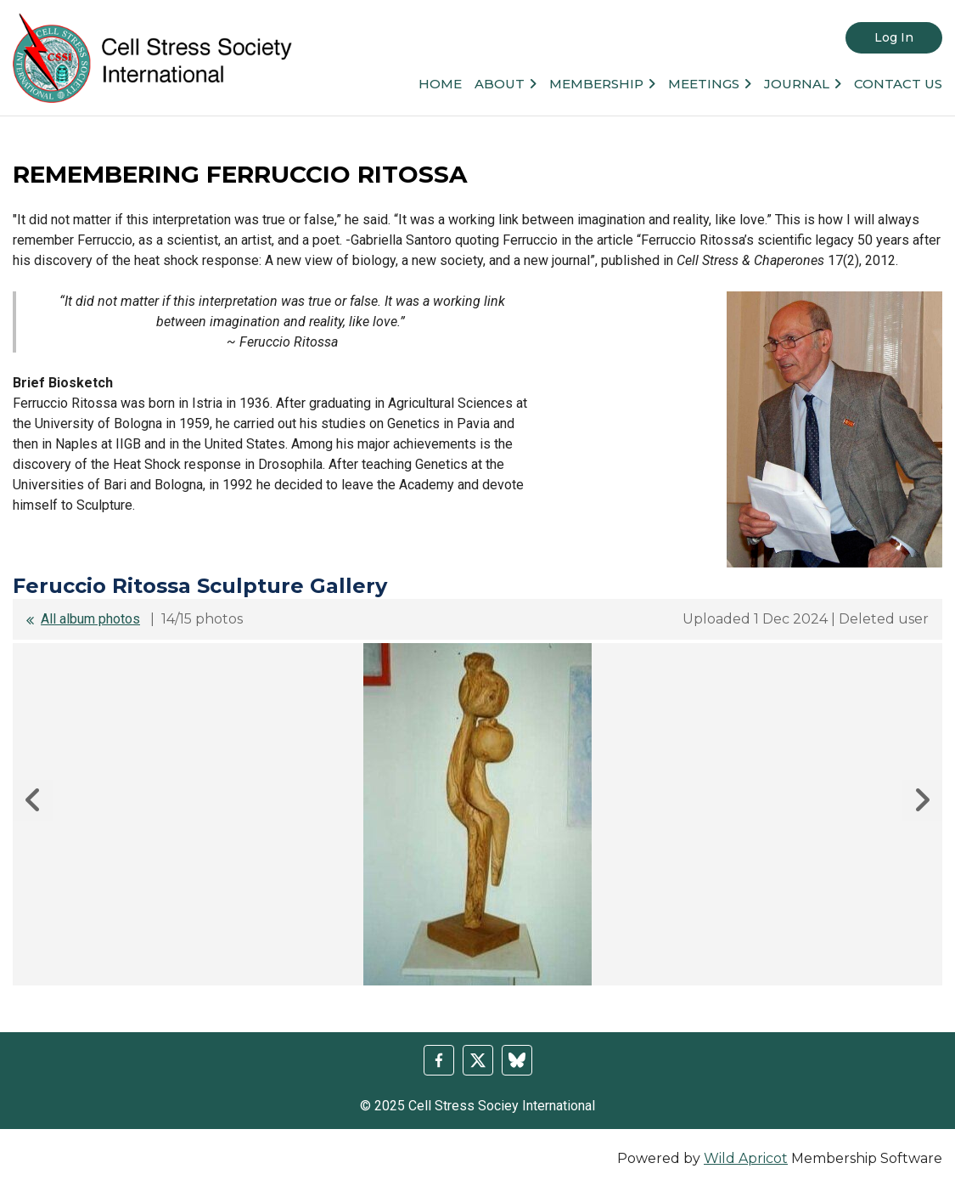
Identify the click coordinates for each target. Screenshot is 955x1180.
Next (922, 800)
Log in (893, 37)
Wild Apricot (746, 1158)
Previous (33, 800)
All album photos (90, 619)
